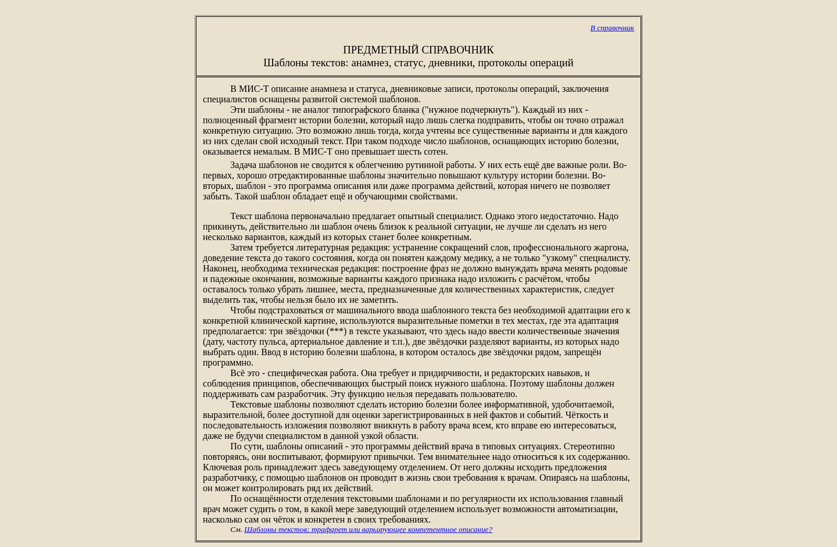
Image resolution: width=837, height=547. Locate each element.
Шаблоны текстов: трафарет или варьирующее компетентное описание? (368, 529)
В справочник (612, 27)
